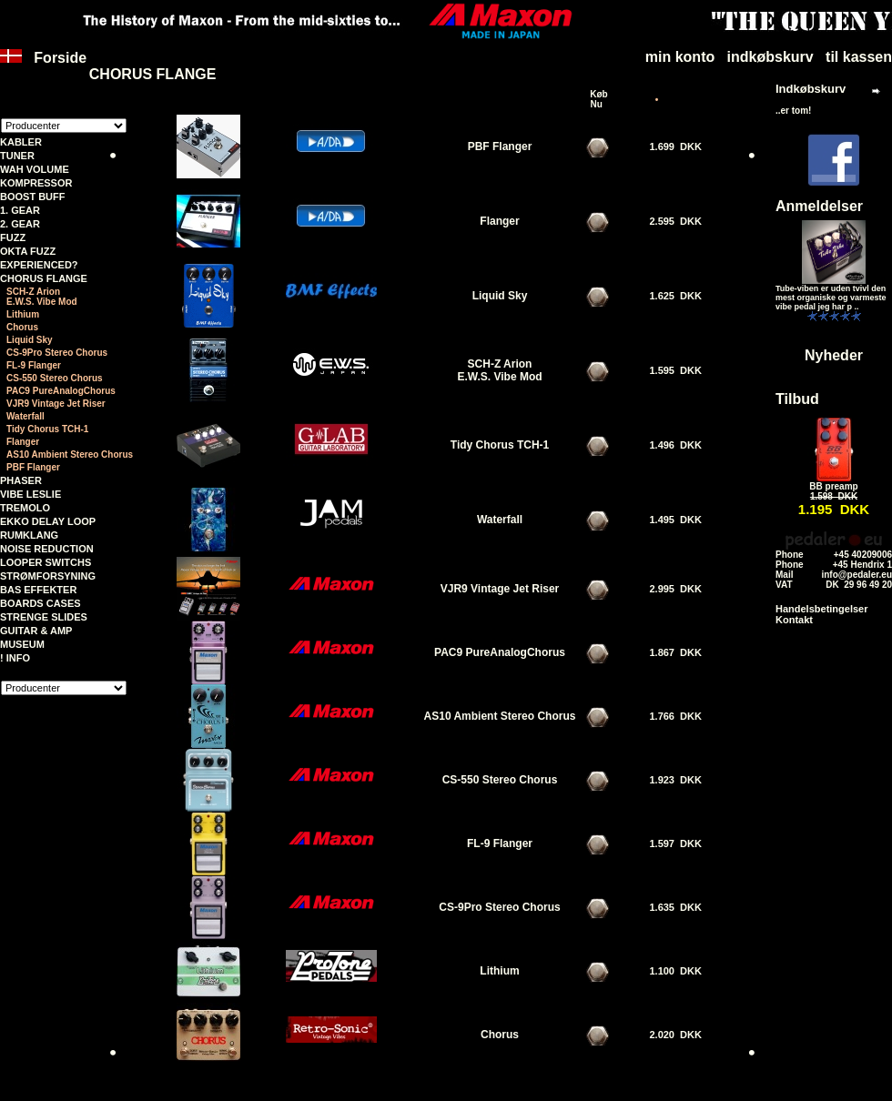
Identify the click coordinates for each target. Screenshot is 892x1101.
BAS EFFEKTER (38, 589)
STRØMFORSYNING (48, 576)
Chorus (22, 327)
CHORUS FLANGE (43, 278)
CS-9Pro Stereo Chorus (56, 353)
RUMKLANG (29, 535)
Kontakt (794, 619)
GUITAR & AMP (36, 630)
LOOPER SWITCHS (45, 562)
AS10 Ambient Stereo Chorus (69, 454)
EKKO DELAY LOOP (48, 521)
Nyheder (834, 355)
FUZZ (12, 237)
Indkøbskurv (810, 89)
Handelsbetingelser (821, 608)
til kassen (859, 57)
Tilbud (797, 399)
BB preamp (833, 486)
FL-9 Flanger (33, 365)
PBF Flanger (33, 467)
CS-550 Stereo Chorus (54, 378)
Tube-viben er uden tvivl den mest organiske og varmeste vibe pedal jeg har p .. (831, 297)
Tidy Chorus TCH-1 (47, 429)
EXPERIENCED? (39, 264)
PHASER (21, 480)
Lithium (22, 314)
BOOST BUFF (33, 196)
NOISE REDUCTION (47, 548)
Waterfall (25, 416)
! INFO (15, 657)
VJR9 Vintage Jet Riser (56, 404)
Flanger (22, 442)
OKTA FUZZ (28, 251)
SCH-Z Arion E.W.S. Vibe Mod (41, 297)
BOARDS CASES (40, 603)
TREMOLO (25, 507)
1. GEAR (20, 210)
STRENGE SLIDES (43, 616)
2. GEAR (20, 223)
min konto (680, 57)
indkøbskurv (770, 57)
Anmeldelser (819, 206)
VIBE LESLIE (30, 494)
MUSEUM (22, 644)
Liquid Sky (29, 340)
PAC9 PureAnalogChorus (61, 391)
